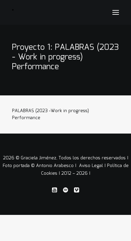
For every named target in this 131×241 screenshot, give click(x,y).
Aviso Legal (91, 165)
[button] (115, 12)
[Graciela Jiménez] (49, 10)
